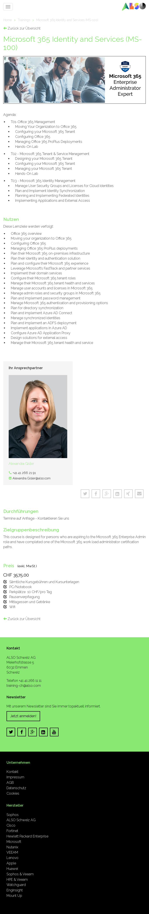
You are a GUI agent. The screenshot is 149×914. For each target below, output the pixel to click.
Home (7, 20)
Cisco (11, 825)
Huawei (12, 869)
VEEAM (12, 852)
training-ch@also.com (24, 686)
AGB (10, 783)
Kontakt (12, 772)
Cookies (13, 793)
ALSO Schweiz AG (21, 820)
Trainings (24, 20)
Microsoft (14, 842)
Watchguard (16, 885)
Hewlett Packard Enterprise (27, 836)
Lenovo (12, 858)
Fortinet (12, 831)
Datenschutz (16, 788)
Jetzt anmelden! (23, 716)
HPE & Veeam (17, 879)
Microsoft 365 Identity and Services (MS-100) (67, 20)
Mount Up (14, 896)
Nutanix (12, 847)
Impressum (15, 777)
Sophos (13, 815)
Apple (11, 863)
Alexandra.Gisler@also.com (32, 478)
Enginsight (15, 890)
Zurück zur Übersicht (22, 28)
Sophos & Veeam (20, 874)
